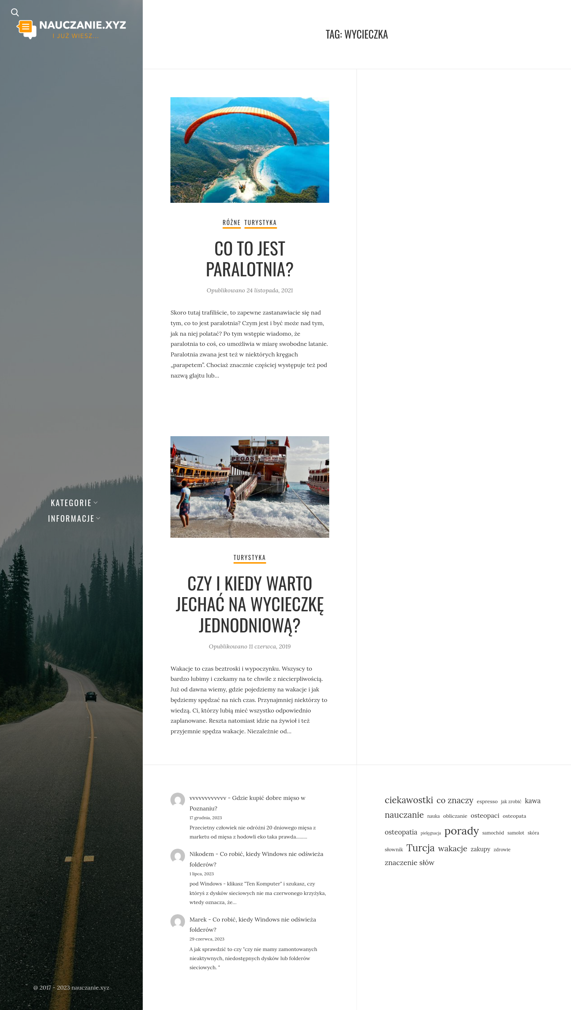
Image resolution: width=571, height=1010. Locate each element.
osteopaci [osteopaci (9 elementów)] (485, 815)
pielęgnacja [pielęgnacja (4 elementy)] (431, 833)
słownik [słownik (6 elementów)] (394, 849)
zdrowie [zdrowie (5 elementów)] (502, 849)
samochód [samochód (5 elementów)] (493, 833)
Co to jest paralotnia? (250, 258)
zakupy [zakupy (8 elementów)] (481, 849)
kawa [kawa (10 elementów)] (532, 800)
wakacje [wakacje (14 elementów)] (452, 848)
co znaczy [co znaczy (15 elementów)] (455, 800)
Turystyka (260, 222)
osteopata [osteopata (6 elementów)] (514, 816)
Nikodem (201, 853)
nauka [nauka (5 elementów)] (433, 816)
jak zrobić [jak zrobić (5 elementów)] (511, 801)
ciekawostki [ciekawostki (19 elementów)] (409, 800)
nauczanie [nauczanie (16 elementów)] (404, 814)
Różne (232, 222)
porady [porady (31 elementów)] (461, 830)
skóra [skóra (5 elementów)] (533, 833)
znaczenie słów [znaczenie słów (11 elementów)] (409, 862)
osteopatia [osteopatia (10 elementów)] (401, 832)
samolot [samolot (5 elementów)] (515, 833)
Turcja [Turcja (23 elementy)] (420, 848)
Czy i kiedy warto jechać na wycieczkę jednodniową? (250, 604)
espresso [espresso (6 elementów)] (487, 801)
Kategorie (71, 502)
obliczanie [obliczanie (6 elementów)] (455, 816)
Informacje (71, 518)
